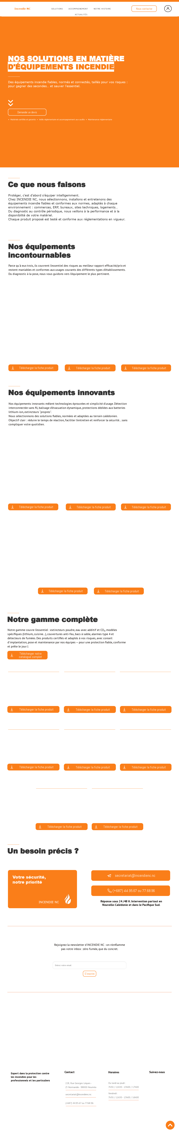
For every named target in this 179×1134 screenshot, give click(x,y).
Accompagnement (78, 9)
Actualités (81, 14)
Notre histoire (102, 9)
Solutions (57, 9)
